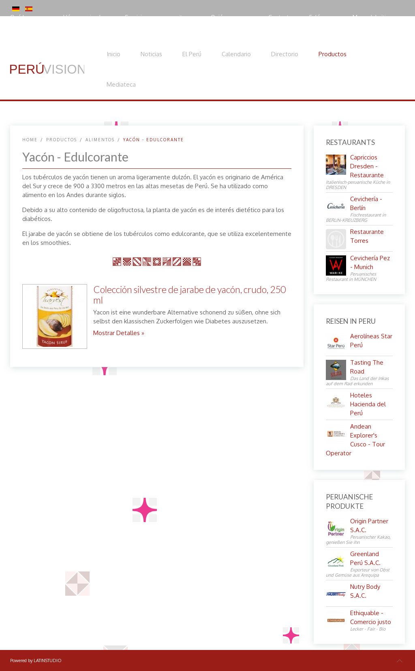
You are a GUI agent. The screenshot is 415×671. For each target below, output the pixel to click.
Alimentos (100, 139)
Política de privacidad (46, 34)
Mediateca (121, 84)
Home (30, 139)
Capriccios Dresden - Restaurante (367, 166)
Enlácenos (322, 17)
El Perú (191, 54)
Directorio (284, 54)
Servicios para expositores (159, 17)
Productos (333, 54)
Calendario (236, 54)
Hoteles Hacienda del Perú (368, 404)
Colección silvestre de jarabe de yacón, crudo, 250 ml (189, 295)
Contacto (280, 17)
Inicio (113, 54)
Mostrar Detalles (116, 333)
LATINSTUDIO (48, 660)
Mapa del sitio (371, 17)
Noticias (151, 54)
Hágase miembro (85, 17)
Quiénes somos (231, 17)
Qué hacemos (28, 17)
